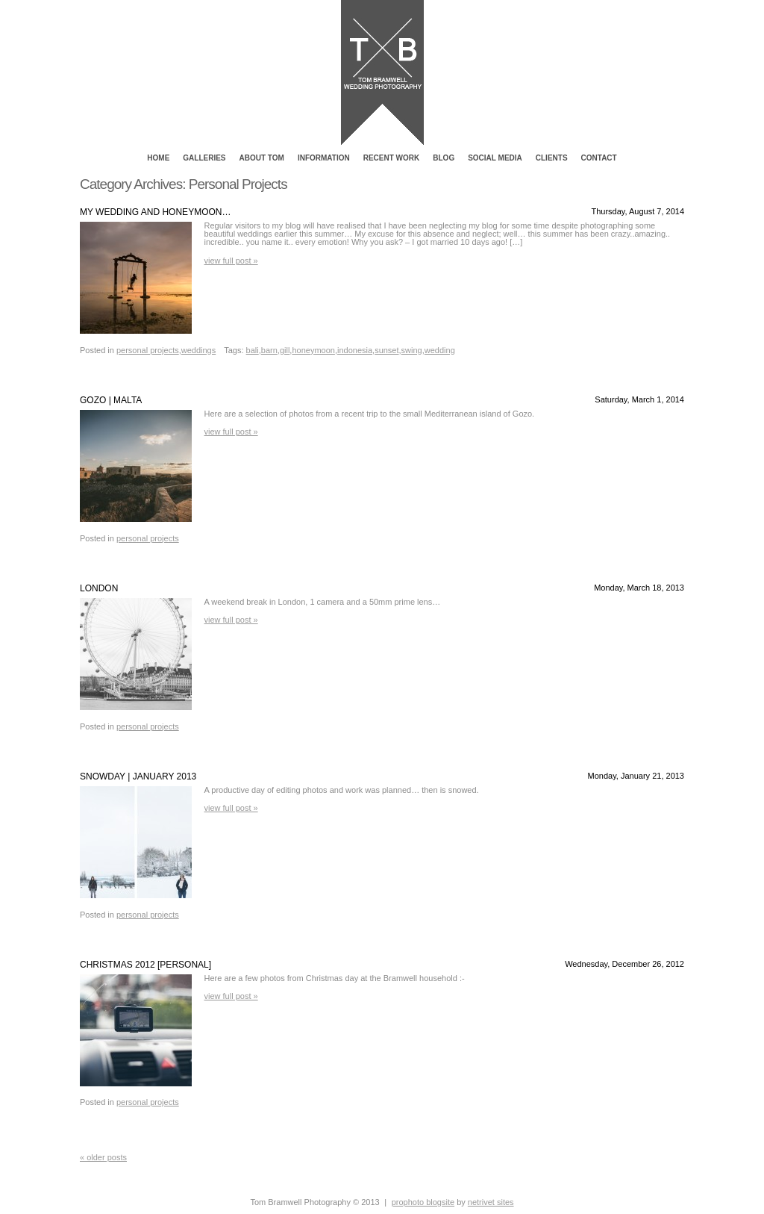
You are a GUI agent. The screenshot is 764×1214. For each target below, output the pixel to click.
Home (158, 158)
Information (324, 158)
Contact (599, 158)
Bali (252, 350)
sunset (386, 350)
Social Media (495, 158)
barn (269, 350)
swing (411, 350)
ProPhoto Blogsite (423, 1202)
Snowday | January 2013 (138, 776)
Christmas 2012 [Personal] (145, 964)
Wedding (440, 350)
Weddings (198, 350)
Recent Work (391, 158)
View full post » (231, 260)
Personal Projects (147, 350)
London (99, 588)
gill (284, 350)
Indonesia (354, 350)
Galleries (204, 158)
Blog (443, 158)
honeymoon (313, 350)
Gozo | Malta (111, 400)
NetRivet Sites (491, 1202)
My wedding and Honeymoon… (155, 212)
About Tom (261, 158)
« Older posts (103, 1157)
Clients (552, 158)
